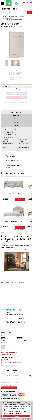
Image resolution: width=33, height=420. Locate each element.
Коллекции (20, 338)
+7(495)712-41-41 (7, 357)
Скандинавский (24, 147)
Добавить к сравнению (19, 201)
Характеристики (16, 112)
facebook (20, 346)
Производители (21, 340)
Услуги (3, 337)
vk (16, 346)
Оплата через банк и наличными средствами (13, 161)
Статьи (19, 335)
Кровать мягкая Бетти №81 (13, 221)
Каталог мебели (13, 16)
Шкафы (21, 16)
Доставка (16, 122)
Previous (2, 44)
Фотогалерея (5, 338)
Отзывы (16, 119)
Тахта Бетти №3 (13, 193)
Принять (16, 416)
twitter (24, 346)
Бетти (21, 141)
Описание (16, 115)
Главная (3, 16)
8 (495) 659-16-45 (21, 318)
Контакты (19, 337)
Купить (20, 199)
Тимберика (22, 137)
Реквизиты (4, 342)
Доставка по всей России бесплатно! (11, 155)
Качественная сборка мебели (12, 166)
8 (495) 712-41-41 (10, 318)
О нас (2, 335)
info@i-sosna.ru (5, 359)
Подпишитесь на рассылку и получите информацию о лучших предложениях (11, 362)
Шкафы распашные (8, 18)
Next (30, 44)
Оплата (16, 125)
